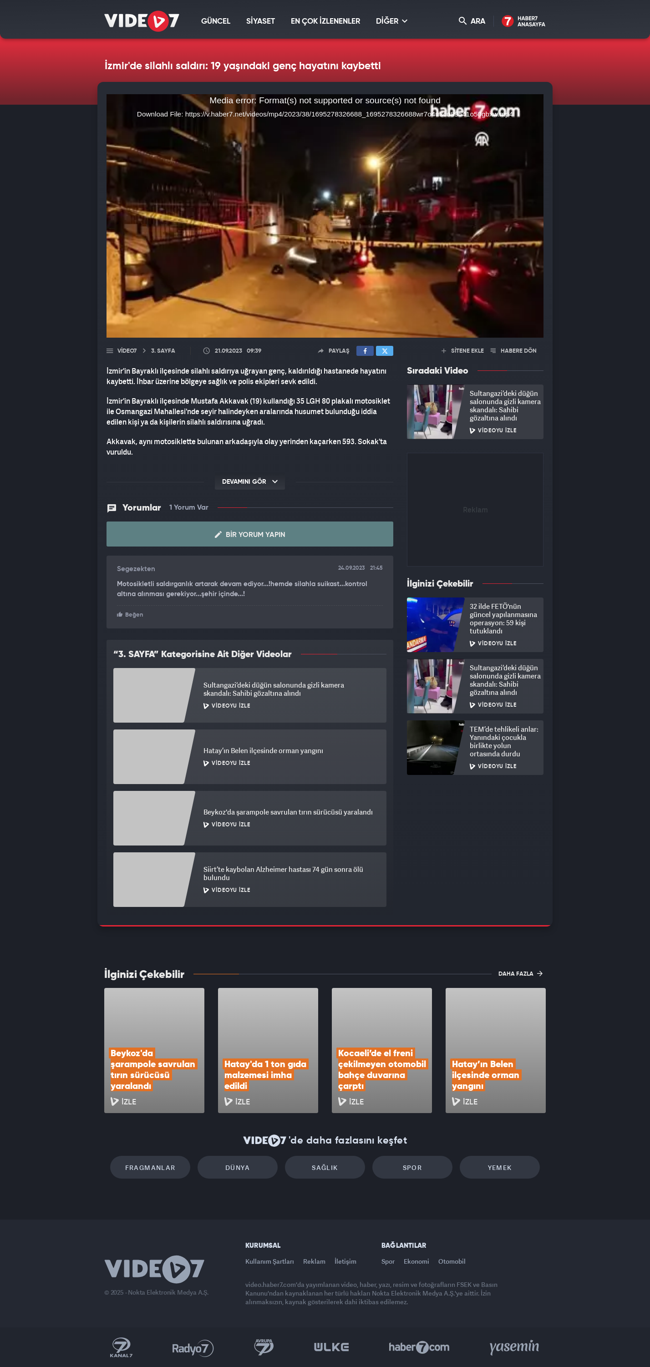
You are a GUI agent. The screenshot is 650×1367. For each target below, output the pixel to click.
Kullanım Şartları (269, 1261)
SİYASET (260, 21)
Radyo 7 (193, 1347)
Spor (412, 1167)
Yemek (500, 1167)
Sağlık (325, 1167)
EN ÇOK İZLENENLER (325, 21)
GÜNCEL (215, 21)
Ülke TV (331, 1347)
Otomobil (452, 1261)
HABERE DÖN (514, 351)
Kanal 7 (121, 1347)
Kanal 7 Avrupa (264, 1347)
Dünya (237, 1167)
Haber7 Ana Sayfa (524, 21)
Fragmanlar (150, 1167)
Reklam (314, 1261)
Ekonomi (416, 1261)
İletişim (345, 1261)
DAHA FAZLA (520, 973)
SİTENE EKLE (463, 351)
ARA (472, 21)
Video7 (127, 351)
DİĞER (391, 21)
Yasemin (515, 1347)
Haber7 (419, 1347)
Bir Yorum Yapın (250, 534)
